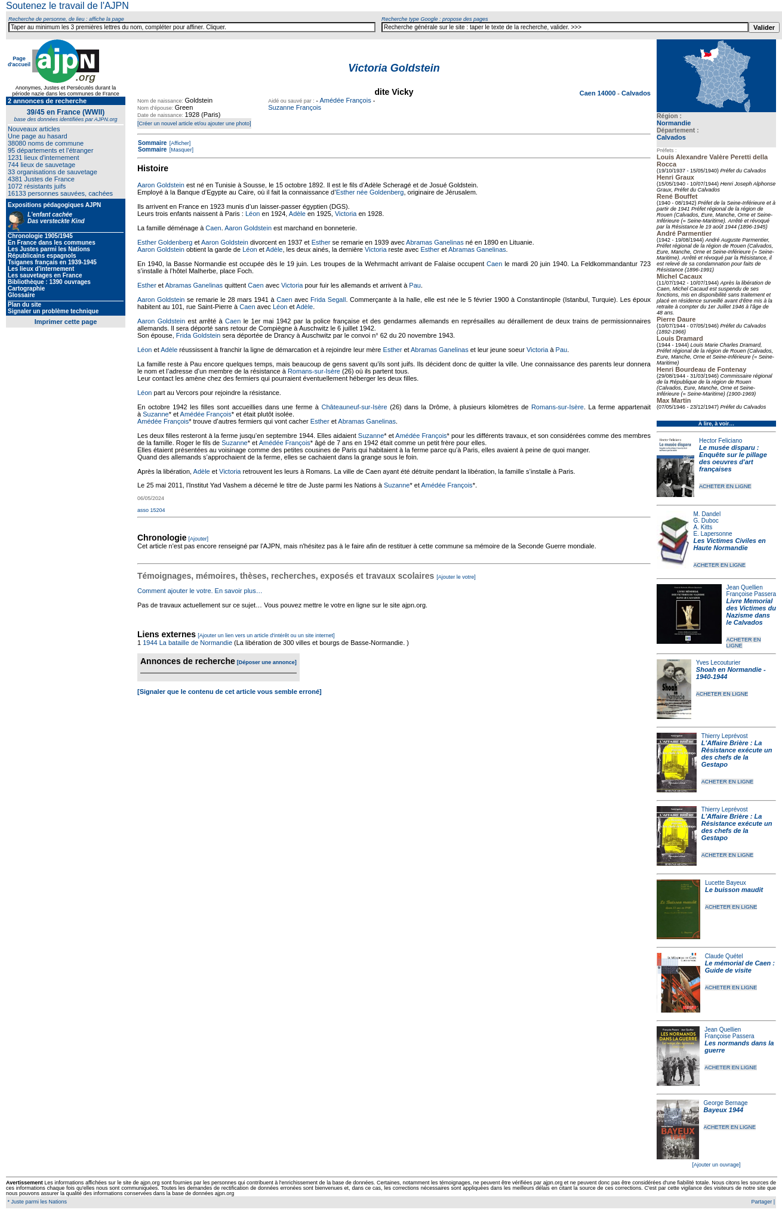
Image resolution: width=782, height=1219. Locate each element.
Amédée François (345, 100)
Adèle (297, 213)
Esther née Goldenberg (370, 192)
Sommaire (152, 143)
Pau (415, 285)
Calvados (671, 137)
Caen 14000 (599, 93)
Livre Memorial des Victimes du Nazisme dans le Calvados (751, 611)
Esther (321, 242)
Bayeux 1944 (724, 1109)
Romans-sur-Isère (314, 371)
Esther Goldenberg (164, 242)
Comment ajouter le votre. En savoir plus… (200, 590)
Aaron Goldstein (160, 185)
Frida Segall (328, 299)
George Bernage (726, 1103)
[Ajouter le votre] (456, 577)
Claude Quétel (724, 956)
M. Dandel (707, 514)
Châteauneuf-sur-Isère (354, 407)
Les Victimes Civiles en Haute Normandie (730, 544)
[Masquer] (180, 150)
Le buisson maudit (734, 889)
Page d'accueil (19, 61)
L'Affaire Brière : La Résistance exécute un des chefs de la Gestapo (736, 753)
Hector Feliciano (720, 440)
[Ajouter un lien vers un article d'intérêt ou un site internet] (266, 635)
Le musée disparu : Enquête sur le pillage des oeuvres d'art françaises (733, 458)
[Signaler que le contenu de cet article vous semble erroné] (229, 691)
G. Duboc (706, 520)
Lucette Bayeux (725, 882)
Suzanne (155, 414)
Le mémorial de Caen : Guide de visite (740, 966)
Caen (213, 228)
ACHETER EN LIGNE (725, 486)
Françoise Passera (751, 594)
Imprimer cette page (66, 321)
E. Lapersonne (713, 533)
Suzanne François (294, 107)
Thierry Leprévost (724, 736)
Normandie (674, 122)
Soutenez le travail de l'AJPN (67, 6)
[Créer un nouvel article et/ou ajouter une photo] (194, 123)
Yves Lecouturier (718, 662)
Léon (252, 213)
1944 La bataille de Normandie (187, 642)
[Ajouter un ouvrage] (716, 1165)
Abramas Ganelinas (435, 242)
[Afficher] (179, 143)
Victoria (345, 213)
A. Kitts (703, 527)
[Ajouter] (199, 539)
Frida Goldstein (198, 335)
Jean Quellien (744, 587)
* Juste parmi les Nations (36, 1202)
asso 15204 (151, 510)
